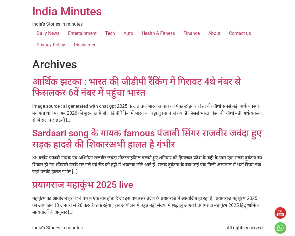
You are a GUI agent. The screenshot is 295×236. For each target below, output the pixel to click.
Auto (128, 33)
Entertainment (82, 33)
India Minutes (67, 11)
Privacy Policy (51, 45)
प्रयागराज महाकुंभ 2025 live (82, 184)
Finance (192, 33)
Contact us (240, 33)
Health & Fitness (158, 33)
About (214, 33)
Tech (110, 33)
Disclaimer (84, 45)
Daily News (48, 33)
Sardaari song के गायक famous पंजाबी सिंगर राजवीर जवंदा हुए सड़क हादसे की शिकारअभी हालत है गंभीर (147, 139)
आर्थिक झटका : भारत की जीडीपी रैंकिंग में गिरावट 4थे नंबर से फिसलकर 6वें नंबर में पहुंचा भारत (136, 87)
